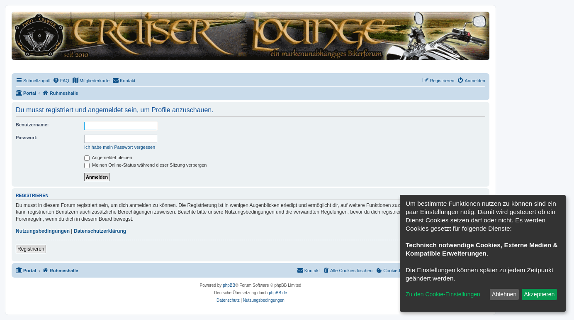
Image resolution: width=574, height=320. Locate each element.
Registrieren (30, 249)
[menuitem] (61, 81)
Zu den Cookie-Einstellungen (443, 294)
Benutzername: (32, 124)
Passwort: (27, 137)
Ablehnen (504, 294)
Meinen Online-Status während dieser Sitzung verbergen (145, 164)
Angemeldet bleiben (108, 157)
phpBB (229, 285)
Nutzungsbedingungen (43, 231)
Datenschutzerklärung (100, 231)
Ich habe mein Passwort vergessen (119, 147)
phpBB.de (278, 292)
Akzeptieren (539, 294)
